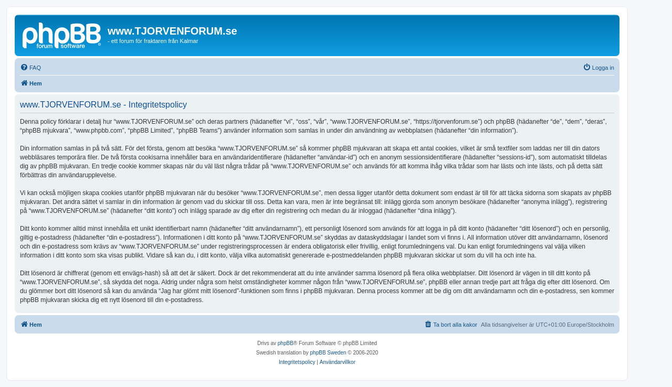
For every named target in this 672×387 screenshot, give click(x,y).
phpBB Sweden (328, 353)
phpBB (285, 343)
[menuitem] (30, 67)
